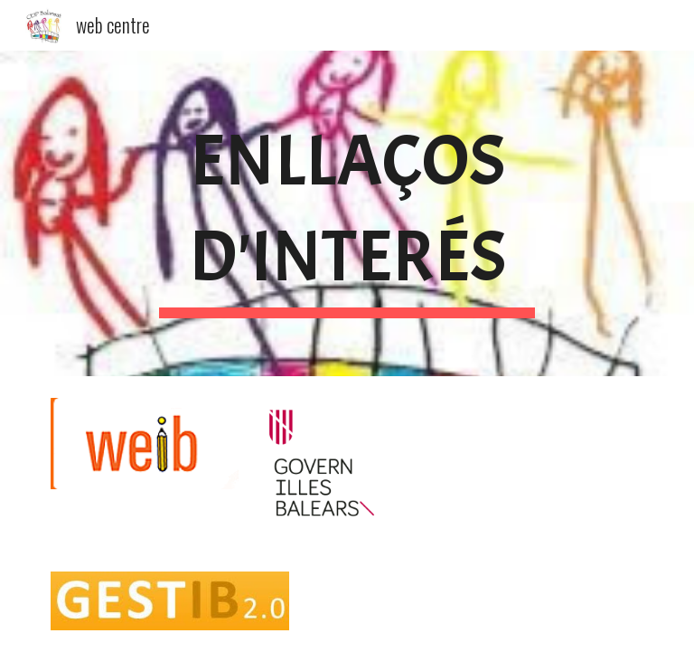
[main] (346, 213)
